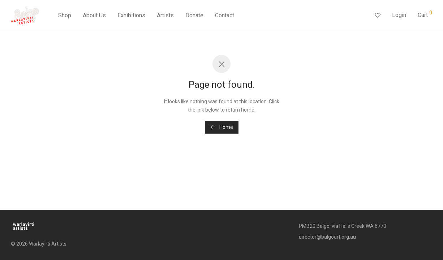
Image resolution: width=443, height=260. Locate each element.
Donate (194, 15)
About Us (94, 15)
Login (399, 15)
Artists (165, 15)
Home (221, 127)
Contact (224, 15)
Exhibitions (131, 15)
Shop (64, 15)
